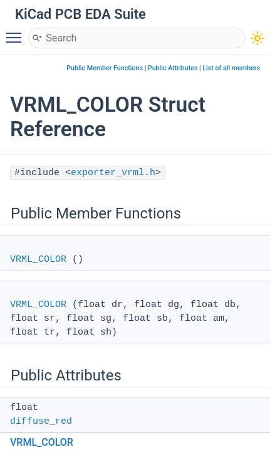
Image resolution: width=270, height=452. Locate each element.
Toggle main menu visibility (17, 32)
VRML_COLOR (38, 259)
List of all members (231, 68)
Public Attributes (173, 68)
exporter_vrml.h (113, 173)
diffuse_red (41, 421)
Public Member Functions (104, 68)
